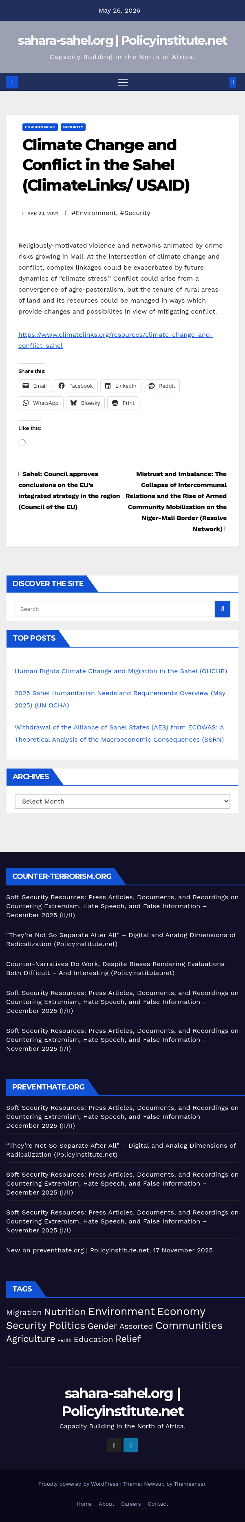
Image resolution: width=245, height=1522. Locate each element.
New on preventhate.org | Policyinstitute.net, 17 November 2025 (109, 1250)
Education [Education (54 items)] (93, 1339)
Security (73, 127)
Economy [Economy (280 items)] (181, 1311)
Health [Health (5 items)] (64, 1340)
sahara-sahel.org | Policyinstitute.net (122, 40)
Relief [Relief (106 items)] (128, 1338)
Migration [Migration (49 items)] (24, 1312)
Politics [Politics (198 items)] (67, 1325)
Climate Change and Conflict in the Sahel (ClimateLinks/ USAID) (106, 165)
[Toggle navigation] (122, 82)
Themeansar (189, 1484)
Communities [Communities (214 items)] (189, 1325)
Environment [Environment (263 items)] (121, 1311)
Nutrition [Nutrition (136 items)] (65, 1312)
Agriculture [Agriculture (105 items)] (30, 1338)
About (106, 1504)
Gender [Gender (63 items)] (102, 1326)
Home (84, 1504)
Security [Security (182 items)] (26, 1325)
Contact (158, 1504)
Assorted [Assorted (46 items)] (136, 1326)
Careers (131, 1504)
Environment (40, 127)
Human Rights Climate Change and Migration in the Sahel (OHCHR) (121, 671)
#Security (135, 213)
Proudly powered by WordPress (79, 1484)
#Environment (93, 213)
